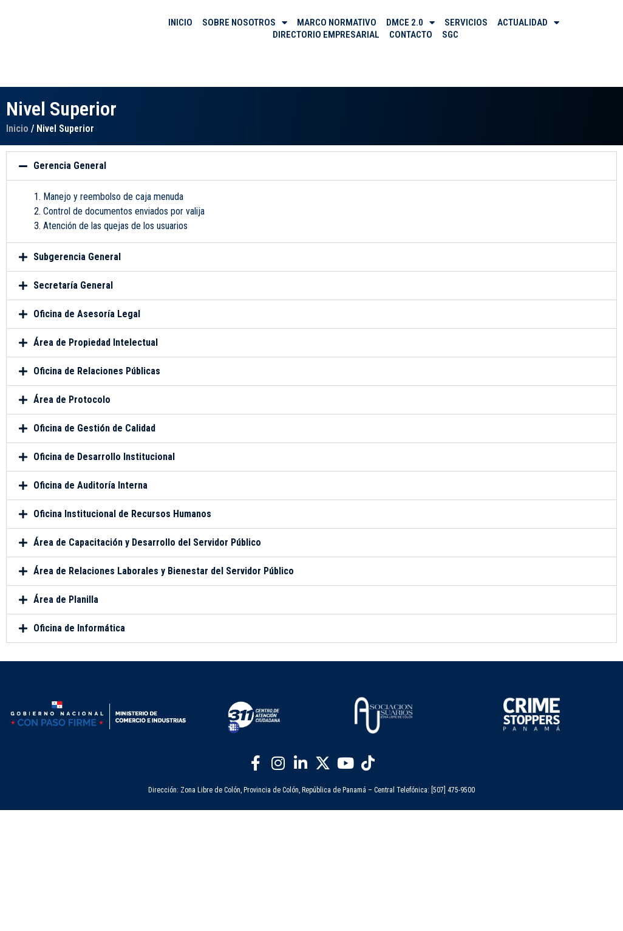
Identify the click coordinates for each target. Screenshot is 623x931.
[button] (311, 166)
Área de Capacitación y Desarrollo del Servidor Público (147, 542)
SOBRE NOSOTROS (244, 22)
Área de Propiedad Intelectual (95, 342)
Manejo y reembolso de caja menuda (113, 196)
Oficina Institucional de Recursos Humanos (122, 514)
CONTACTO (410, 34)
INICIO (180, 22)
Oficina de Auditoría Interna (90, 485)
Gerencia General (69, 165)
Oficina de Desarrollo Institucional (104, 456)
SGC (450, 34)
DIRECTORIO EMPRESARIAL (326, 34)
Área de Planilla (65, 599)
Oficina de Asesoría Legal (86, 314)
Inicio (17, 128)
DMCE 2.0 (410, 22)
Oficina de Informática (79, 628)
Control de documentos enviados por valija (124, 211)
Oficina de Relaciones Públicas (96, 371)
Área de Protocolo (72, 399)
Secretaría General (73, 285)
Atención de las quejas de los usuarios (115, 226)
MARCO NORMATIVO (336, 22)
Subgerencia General (77, 257)
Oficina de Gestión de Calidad (94, 428)
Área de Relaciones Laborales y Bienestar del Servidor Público (163, 571)
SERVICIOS (466, 22)
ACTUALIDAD (528, 22)
